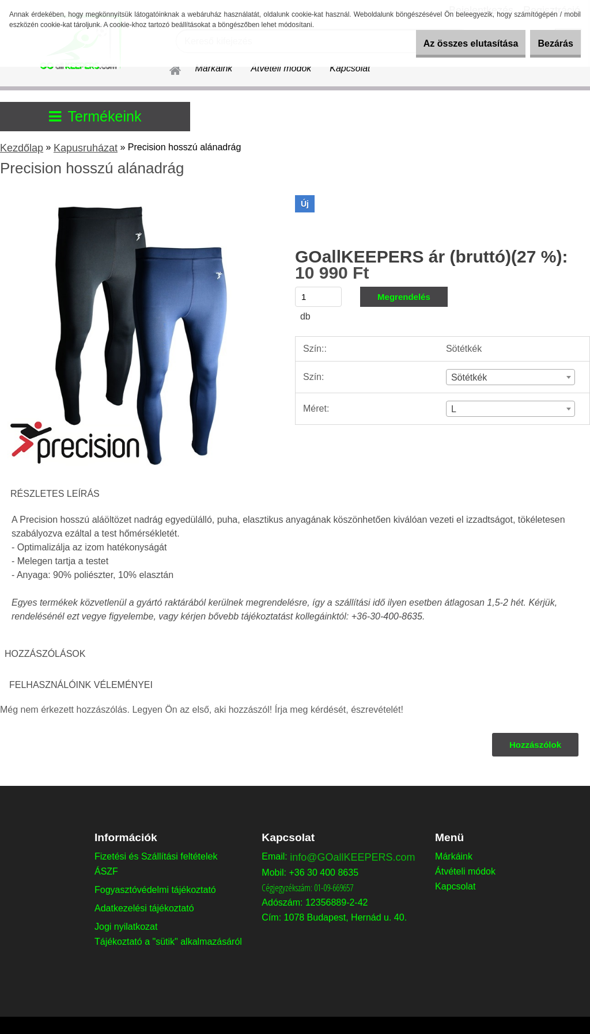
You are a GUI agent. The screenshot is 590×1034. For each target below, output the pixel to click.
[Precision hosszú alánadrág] (137, 199)
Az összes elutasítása (450, 43)
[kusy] (318, 297)
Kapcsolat (350, 68)
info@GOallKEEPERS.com (352, 857)
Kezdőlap (21, 148)
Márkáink (213, 68)
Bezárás (548, 43)
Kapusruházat (86, 148)
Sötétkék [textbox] (469, 377)
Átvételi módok (281, 68)
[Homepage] (168, 68)
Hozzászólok (534, 745)
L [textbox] (453, 409)
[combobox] (510, 377)
